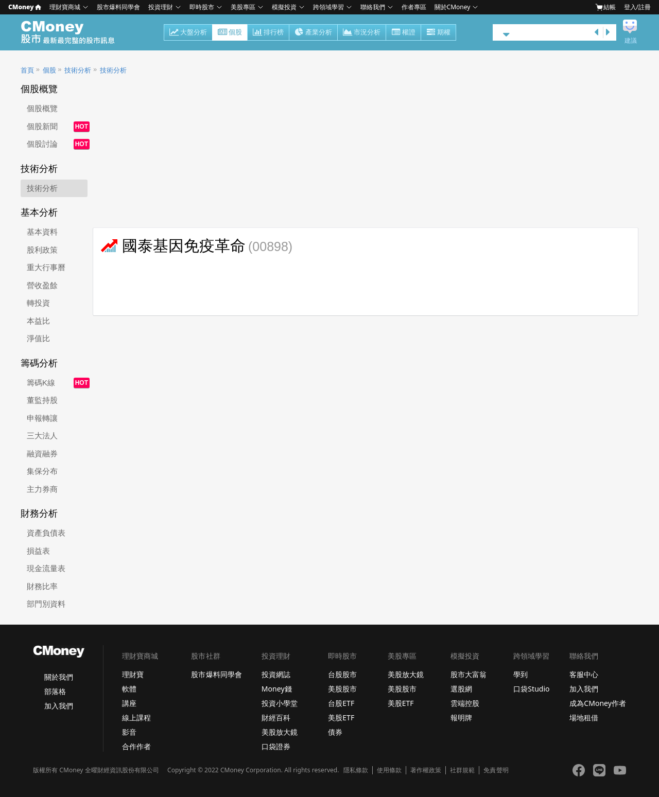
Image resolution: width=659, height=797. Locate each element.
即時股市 (201, 7)
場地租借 (583, 717)
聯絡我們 (372, 7)
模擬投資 (284, 7)
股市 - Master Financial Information (73, 32)
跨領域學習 (328, 7)
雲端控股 (464, 703)
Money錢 (277, 689)
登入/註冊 (637, 7)
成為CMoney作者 (597, 703)
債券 (335, 732)
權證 (403, 33)
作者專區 (414, 7)
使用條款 (389, 770)
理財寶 (133, 674)
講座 (129, 703)
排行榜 (268, 33)
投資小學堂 (280, 703)
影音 (129, 732)
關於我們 (58, 677)
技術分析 (77, 70)
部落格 (55, 691)
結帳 (605, 7)
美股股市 (342, 689)
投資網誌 (276, 674)
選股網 (461, 689)
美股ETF (341, 717)
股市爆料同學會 (118, 7)
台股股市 (342, 674)
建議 (631, 40)
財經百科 (276, 717)
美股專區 (243, 7)
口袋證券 (276, 746)
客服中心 (583, 674)
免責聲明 (495, 770)
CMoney (24, 7)
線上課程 (136, 717)
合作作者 (136, 746)
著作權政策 (425, 770)
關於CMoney (453, 7)
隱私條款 (355, 770)
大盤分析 (188, 33)
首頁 (27, 70)
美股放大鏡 (280, 732)
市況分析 (361, 33)
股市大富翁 (468, 674)
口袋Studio (531, 689)
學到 (520, 674)
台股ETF (341, 703)
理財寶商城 (64, 7)
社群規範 (462, 770)
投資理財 (160, 7)
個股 (230, 33)
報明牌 (461, 717)
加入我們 (58, 706)
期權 (438, 33)
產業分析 (313, 33)
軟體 (129, 689)
